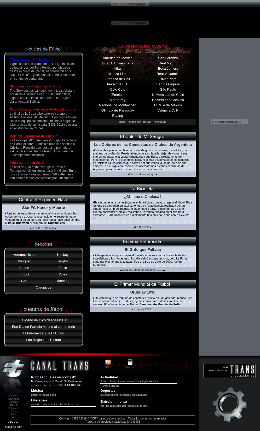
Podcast (129, 367)
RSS (108, 367)
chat (112, 405)
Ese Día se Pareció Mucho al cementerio (43, 327)
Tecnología (141, 381)
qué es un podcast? (61, 377)
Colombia (13, 408)
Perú (13, 414)
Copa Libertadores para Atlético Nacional (43, 109)
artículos (36, 394)
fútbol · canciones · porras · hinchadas (142, 121)
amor (118, 405)
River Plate (167, 79)
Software (114, 385)
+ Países (13, 422)
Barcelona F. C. (118, 84)
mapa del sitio (13, 426)
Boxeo (24, 268)
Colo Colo (117, 89)
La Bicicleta (142, 188)
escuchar (36, 384)
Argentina (13, 398)
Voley (63, 274)
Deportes (107, 391)
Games (104, 385)
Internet (130, 381)
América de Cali (117, 79)
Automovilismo (24, 255)
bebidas (104, 405)
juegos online (134, 405)
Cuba (13, 411)
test (124, 405)
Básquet (24, 261)
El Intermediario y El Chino (43, 333)
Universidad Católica (168, 100)
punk (53, 394)
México (13, 395)
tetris (146, 405)
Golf (24, 281)
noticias (142, 394)
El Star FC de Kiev (43, 227)
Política (104, 381)
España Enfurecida (142, 241)
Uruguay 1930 (142, 309)
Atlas (118, 68)
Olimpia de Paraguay (117, 110)
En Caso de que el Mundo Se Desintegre (56, 381)
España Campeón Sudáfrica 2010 (142, 269)
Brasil (13, 404)
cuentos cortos (39, 404)
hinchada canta (129, 394)
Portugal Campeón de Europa (34, 136)
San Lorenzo (168, 58)
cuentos (115, 394)
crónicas (53, 404)
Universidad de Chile (168, 95)
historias (105, 394)
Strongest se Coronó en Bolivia (35, 86)
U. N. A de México (168, 105)
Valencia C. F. (167, 110)
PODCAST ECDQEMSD (68, 384)
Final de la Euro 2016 (27, 163)
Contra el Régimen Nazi (43, 199)
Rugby (63, 261)
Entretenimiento (113, 402)
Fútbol (24, 274)
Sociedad (154, 381)
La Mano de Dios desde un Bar (44, 320)
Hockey (62, 255)
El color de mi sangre (142, 174)
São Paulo (168, 89)
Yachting (63, 281)
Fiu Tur (47, 384)
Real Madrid (168, 63)
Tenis (63, 268)
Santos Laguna (168, 84)
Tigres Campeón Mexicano (31, 60)
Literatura (39, 400)
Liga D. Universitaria (117, 63)
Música (37, 391)
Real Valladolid (168, 74)
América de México (117, 58)
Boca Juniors (168, 68)
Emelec (117, 95)
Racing (117, 116)
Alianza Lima (118, 74)
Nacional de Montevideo (117, 105)
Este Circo (74, 404)
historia (63, 404)
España (13, 401)
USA (13, 417)
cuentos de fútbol (43, 309)
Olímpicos (43, 287)
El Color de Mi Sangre (142, 136)
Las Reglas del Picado (43, 340)
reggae (45, 394)
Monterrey (117, 100)
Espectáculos (117, 381)
